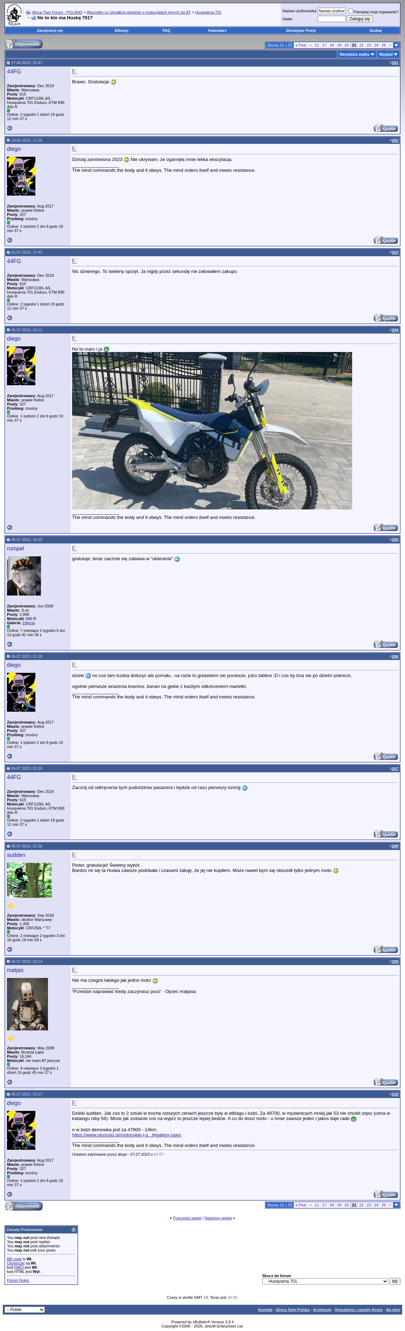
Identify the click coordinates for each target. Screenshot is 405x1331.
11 (317, 45)
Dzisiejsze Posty (301, 30)
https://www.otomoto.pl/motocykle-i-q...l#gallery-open (126, 1135)
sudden (16, 855)
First (300, 45)
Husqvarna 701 (208, 12)
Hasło (287, 19)
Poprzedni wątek (187, 1218)
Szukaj (376, 30)
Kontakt (265, 1310)
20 (346, 45)
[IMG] (19, 1267)
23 (369, 45)
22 (361, 45)
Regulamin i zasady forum (359, 1310)
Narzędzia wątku (355, 54)
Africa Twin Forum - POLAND (57, 12)
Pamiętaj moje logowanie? (373, 12)
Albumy (121, 30)
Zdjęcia (28, 623)
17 (324, 45)
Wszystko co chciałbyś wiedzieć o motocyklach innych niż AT (138, 12)
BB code (14, 1259)
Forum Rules (18, 1280)
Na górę (393, 1310)
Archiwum (322, 1310)
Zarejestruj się (50, 30)
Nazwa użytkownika (299, 11)
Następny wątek (218, 1218)
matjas (15, 970)
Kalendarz (217, 30)
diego (14, 149)
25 (384, 45)
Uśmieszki (16, 1263)
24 (376, 45)
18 (332, 45)
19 (339, 45)
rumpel (15, 548)
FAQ (166, 30)
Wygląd (386, 54)
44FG (14, 72)
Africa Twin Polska (293, 1310)
